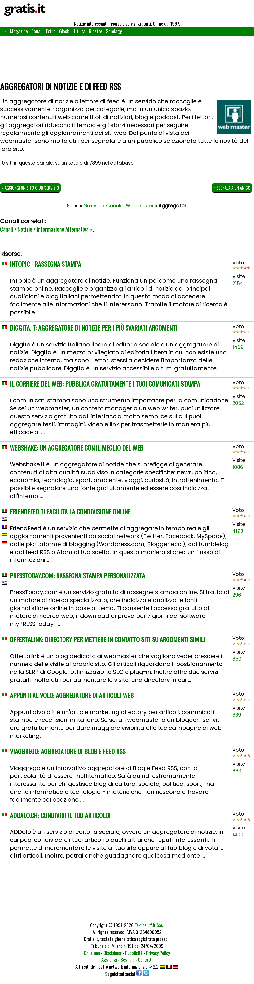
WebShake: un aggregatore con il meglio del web (76, 447)
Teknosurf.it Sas (149, 924)
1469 (237, 347)
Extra (51, 31)
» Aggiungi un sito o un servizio (30, 188)
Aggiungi (109, 959)
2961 (237, 595)
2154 (237, 283)
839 (236, 715)
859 (236, 659)
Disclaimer (113, 952)
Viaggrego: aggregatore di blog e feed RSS (67, 751)
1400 (237, 834)
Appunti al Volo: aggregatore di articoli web (72, 695)
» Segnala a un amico (231, 188)
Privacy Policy (158, 952)
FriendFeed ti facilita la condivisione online (70, 511)
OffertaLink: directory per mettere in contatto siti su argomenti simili (107, 639)
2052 (238, 403)
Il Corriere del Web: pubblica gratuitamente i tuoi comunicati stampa (105, 384)
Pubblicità (134, 952)
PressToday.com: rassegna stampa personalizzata (77, 575)
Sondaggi (114, 31)
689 (236, 771)
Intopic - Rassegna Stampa (45, 264)
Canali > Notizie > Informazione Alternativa (44, 229)
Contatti (145, 959)
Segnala (127, 959)
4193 (237, 531)
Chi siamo (92, 952)
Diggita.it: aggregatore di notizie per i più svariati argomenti (93, 328)
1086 (237, 467)
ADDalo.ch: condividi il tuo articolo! (60, 815)
